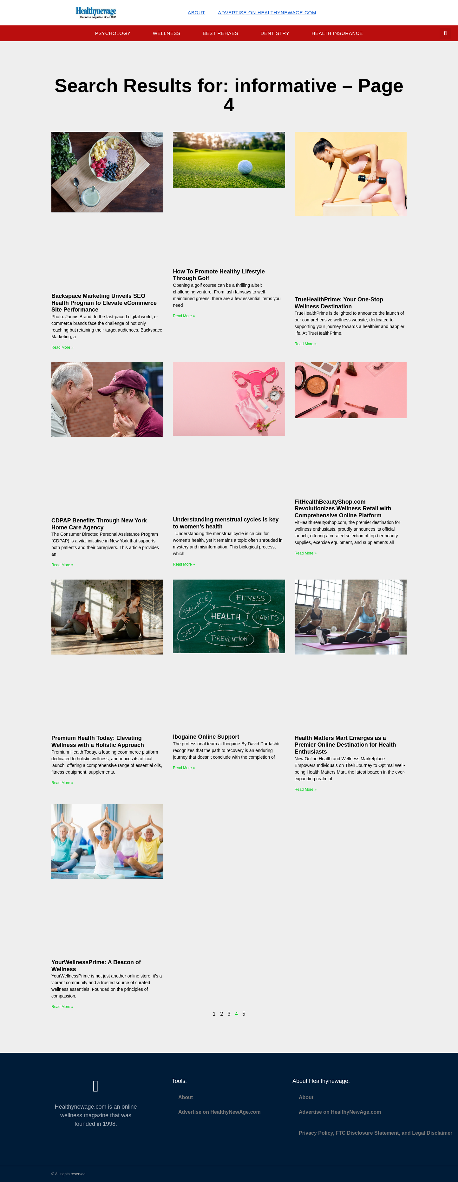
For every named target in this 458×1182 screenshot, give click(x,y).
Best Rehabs (220, 33)
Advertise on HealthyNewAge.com (267, 12)
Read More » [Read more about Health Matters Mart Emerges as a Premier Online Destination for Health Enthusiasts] (306, 789)
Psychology (113, 33)
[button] (445, 33)
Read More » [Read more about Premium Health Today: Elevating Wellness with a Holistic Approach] (62, 783)
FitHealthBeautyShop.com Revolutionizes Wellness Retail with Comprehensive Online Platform (343, 509)
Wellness (166, 33)
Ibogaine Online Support (206, 737)
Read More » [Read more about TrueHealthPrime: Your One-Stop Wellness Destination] (306, 344)
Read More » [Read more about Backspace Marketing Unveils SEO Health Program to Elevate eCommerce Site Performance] (62, 347)
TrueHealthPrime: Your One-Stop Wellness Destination (339, 303)
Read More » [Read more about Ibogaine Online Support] (184, 768)
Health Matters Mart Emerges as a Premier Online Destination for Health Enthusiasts (345, 745)
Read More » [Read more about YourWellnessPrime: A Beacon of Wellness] (62, 1006)
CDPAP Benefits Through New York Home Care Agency (99, 524)
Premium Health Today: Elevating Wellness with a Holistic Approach (97, 741)
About (196, 12)
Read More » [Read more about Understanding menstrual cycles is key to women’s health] (184, 564)
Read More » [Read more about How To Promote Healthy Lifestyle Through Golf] (184, 316)
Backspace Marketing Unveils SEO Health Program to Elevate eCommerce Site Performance (104, 303)
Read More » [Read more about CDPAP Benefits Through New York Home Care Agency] (62, 565)
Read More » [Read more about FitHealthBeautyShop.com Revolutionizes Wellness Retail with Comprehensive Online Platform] (306, 553)
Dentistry (274, 33)
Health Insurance (337, 33)
